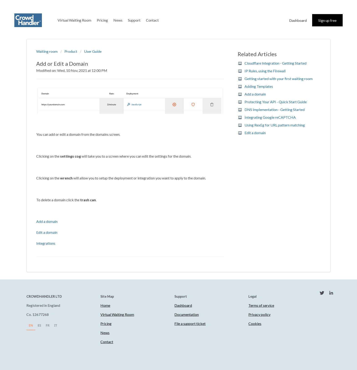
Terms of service (261, 305)
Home (105, 305)
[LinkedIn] (331, 293)
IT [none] (55, 325)
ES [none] (39, 325)
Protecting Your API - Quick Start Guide (276, 102)
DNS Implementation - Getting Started (275, 109)
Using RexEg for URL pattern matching (275, 125)
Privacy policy (259, 314)
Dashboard (298, 20)
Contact (152, 20)
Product (70, 51)
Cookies (254, 323)
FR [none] (48, 325)
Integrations (45, 243)
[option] (39, 326)
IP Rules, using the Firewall (265, 71)
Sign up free (327, 20)
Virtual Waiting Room (74, 20)
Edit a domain (46, 232)
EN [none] (31, 325)
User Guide (93, 51)
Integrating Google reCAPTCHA (270, 117)
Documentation (186, 314)
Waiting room (47, 51)
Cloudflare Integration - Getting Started (275, 63)
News (117, 20)
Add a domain (47, 221)
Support (134, 20)
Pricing (102, 20)
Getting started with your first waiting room (279, 78)
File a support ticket (190, 323)
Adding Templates (259, 86)
